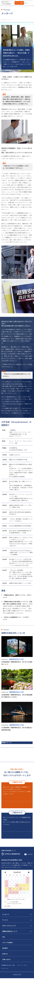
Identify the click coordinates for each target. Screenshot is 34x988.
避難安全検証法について (9, 941)
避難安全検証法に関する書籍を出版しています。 (22, 747)
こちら (9, 608)
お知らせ (5, 963)
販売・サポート (9, 815)
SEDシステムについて (11, 812)
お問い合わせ (6, 969)
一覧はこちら (27, 736)
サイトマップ (4, 978)
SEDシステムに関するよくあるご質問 (15, 843)
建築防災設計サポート (11, 846)
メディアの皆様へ (7, 952)
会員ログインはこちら (17, 838)
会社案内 (5, 958)
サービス (5, 930)
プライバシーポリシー (22, 975)
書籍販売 (4, 766)
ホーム (3, 20)
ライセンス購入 (18, 3)
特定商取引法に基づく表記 (8, 975)
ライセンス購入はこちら (17, 806)
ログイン (26, 3)
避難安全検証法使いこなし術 (10, 763)
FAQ (3, 947)
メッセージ (5, 924)
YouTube (28, 864)
